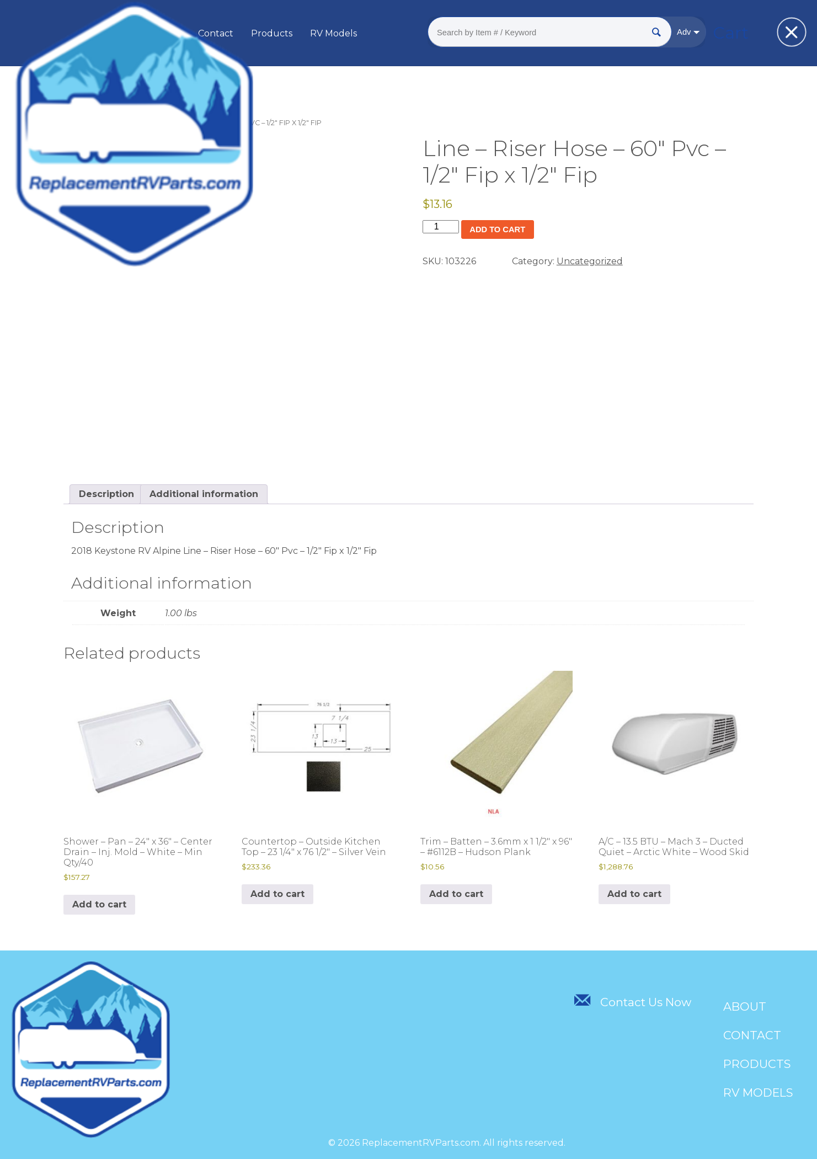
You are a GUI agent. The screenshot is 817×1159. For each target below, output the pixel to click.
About (202, 33)
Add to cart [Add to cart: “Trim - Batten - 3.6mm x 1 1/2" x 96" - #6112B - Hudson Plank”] (456, 894)
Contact (251, 33)
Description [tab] (106, 494)
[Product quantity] (441, 226)
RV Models (369, 33)
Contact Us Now (632, 1002)
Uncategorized (122, 123)
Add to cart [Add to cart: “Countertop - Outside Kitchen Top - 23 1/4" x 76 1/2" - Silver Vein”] (277, 894)
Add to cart (501, 229)
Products (307, 33)
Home (74, 123)
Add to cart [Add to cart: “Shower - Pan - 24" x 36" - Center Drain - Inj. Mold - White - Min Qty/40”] (99, 904)
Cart (697, 33)
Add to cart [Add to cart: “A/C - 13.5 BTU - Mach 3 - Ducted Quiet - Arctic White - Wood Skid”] (634, 894)
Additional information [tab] (203, 494)
